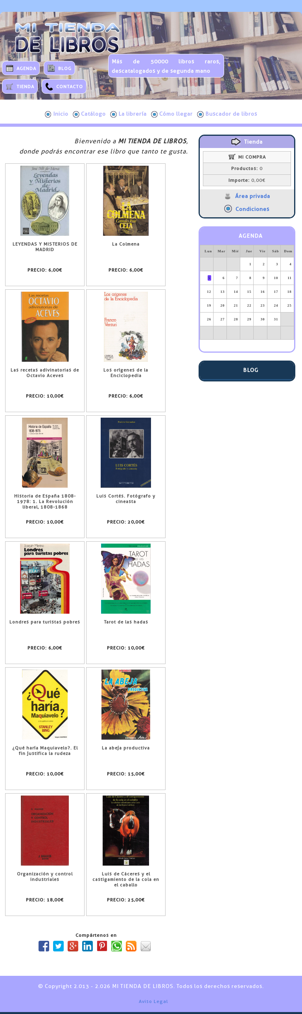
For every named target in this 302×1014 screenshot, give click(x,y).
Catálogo (89, 114)
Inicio (56, 114)
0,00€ (246, 180)
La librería (128, 114)
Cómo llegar (172, 114)
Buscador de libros (227, 114)
